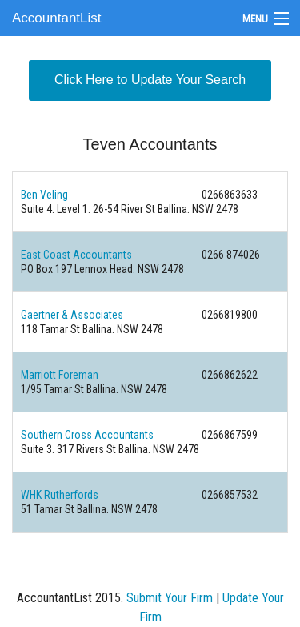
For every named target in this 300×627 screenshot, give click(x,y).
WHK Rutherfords (59, 494)
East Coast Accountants (76, 254)
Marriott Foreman (59, 374)
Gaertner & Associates (72, 314)
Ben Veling (44, 194)
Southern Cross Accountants (87, 434)
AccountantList (57, 18)
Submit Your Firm (169, 597)
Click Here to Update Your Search (150, 79)
